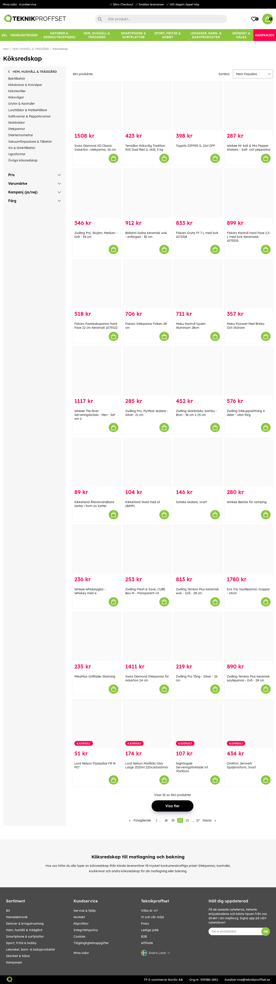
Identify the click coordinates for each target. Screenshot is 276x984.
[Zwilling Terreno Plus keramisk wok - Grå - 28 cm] (198, 549)
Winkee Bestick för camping (247, 502)
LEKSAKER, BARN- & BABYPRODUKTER (30, 949)
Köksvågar (16, 97)
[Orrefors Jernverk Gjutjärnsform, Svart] (249, 724)
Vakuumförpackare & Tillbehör (30, 142)
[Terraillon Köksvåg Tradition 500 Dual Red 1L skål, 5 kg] (147, 106)
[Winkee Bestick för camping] (249, 462)
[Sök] (161, 19)
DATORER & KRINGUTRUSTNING (25, 924)
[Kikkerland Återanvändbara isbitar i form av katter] (96, 462)
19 (172, 820)
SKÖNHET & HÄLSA (18, 956)
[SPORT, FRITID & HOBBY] (167, 35)
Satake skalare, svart (191, 502)
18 (166, 820)
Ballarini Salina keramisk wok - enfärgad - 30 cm (146, 235)
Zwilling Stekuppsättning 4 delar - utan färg (246, 413)
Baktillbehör (16, 79)
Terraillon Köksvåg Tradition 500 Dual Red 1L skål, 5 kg (145, 148)
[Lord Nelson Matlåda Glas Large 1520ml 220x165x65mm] (147, 724)
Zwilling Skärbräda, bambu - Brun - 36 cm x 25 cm (196, 413)
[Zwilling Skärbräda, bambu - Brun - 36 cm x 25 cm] (198, 371)
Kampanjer (14, 962)
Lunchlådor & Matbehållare (27, 110)
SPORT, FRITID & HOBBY (21, 943)
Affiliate (147, 943)
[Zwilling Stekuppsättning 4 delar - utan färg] (249, 371)
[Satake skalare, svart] (198, 462)
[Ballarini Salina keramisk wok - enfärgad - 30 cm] (147, 193)
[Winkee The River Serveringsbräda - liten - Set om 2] (96, 371)
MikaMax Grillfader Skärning (94, 676)
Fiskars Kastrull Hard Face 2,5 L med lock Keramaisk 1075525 (248, 237)
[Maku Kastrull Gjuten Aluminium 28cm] (198, 284)
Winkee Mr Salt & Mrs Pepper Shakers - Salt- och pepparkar (249, 148)
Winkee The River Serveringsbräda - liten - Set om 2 (94, 415)
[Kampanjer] (264, 35)
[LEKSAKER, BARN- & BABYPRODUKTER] (206, 35)
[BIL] (4, 35)
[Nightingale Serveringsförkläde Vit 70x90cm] (198, 724)
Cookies (79, 936)
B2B (144, 936)
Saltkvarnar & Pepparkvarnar (29, 116)
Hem (6, 49)
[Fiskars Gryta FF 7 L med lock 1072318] (198, 193)
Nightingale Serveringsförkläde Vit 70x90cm (192, 767)
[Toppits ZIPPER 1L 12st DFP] (198, 106)
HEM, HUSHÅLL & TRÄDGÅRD (31, 49)
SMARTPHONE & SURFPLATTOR (25, 936)
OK (265, 931)
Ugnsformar (16, 154)
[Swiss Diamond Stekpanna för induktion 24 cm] (147, 636)
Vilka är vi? (149, 911)
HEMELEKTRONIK (17, 917)
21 (187, 820)
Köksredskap (60, 49)
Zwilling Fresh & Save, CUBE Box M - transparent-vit (145, 591)
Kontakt (79, 917)
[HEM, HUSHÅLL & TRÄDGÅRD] (97, 35)
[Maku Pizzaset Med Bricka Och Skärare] (249, 284)
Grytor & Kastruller (21, 104)
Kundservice (27, 4)
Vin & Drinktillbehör (21, 148)
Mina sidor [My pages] (81, 953)
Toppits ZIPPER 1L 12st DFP (195, 146)
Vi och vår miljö (152, 917)
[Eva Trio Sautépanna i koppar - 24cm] (249, 549)
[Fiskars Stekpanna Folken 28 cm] (147, 284)
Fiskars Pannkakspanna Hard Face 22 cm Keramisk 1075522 (96, 326)
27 (197, 820)
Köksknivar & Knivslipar (25, 85)
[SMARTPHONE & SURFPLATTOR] (133, 35)
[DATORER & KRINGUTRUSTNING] (59, 35)
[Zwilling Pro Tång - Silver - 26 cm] (198, 636)
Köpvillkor (81, 924)
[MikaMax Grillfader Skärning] (96, 636)
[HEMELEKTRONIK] (24, 35)
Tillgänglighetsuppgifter (91, 943)
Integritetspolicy (86, 930)
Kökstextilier (17, 91)
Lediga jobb (150, 930)
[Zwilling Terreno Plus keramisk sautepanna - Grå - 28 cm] (249, 636)
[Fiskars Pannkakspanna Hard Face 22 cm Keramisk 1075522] (96, 284)
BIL (8, 911)
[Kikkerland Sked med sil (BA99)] (147, 462)
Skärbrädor (16, 123)
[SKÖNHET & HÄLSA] (241, 35)
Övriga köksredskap (23, 160)
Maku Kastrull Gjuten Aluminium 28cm (190, 326)
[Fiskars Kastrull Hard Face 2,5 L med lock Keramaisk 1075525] (249, 193)
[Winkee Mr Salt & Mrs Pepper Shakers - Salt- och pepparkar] (249, 106)
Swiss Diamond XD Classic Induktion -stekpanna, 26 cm (95, 148)
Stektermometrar (20, 135)
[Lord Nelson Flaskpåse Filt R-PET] (96, 724)
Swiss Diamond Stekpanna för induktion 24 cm (147, 678)
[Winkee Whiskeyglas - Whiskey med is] (96, 549)
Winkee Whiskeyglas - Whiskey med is (90, 591)
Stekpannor (16, 129)
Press (145, 924)
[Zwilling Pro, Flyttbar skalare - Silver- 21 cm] (147, 371)
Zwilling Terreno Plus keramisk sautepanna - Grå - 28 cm (248, 678)
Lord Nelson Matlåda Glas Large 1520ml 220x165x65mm (146, 765)
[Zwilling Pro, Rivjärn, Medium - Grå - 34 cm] (96, 193)
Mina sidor (10, 4)
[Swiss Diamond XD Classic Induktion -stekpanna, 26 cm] (96, 106)
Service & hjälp (85, 911)
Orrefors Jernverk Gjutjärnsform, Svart (241, 765)
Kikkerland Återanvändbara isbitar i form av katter (94, 504)
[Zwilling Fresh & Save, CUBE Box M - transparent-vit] (147, 549)
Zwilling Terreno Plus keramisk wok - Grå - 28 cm (197, 591)
